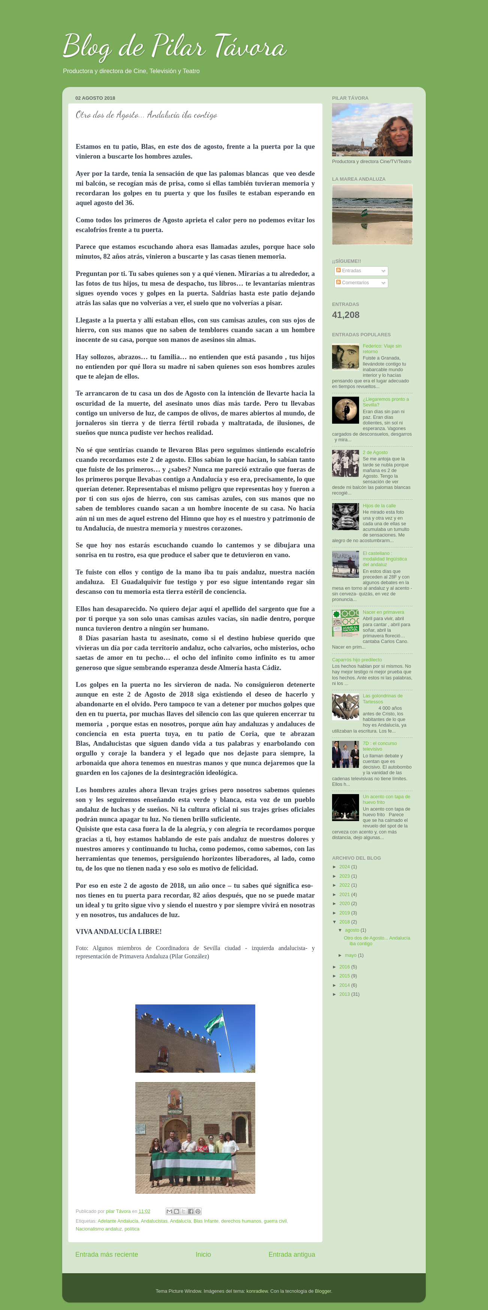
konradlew (257, 1291)
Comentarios (352, 282)
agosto (353, 930)
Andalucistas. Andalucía (166, 1221)
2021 (345, 894)
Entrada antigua (292, 1254)
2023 (345, 876)
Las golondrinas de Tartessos (383, 698)
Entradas (348, 270)
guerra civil (275, 1221)
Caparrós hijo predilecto (357, 659)
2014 (345, 985)
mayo (351, 955)
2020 (345, 903)
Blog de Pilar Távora (174, 45)
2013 (345, 994)
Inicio (203, 1254)
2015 (345, 976)
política (131, 1229)
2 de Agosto (375, 452)
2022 (345, 885)
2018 (345, 922)
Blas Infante (206, 1221)
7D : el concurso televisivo (380, 746)
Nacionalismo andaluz (99, 1229)
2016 (345, 967)
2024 (345, 866)
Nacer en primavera (383, 612)
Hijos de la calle (379, 505)
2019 (345, 913)
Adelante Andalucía (118, 1221)
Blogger (323, 1291)
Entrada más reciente (106, 1254)
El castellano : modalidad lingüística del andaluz (385, 559)
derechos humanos (241, 1221)
